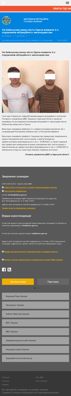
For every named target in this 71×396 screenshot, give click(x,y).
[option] (19, 282)
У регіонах (20, 36)
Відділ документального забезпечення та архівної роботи (31, 252)
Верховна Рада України (16, 296)
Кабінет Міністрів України (17, 314)
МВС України (12, 331)
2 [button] (38, 288)
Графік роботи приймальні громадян (18, 208)
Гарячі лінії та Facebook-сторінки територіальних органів (30, 187)
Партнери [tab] (53, 281)
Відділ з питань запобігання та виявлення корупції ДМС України (33, 260)
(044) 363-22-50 (9, 184)
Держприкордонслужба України (21, 340)
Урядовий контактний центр (19, 358)
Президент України (15, 305)
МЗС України (12, 323)
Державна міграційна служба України (36, 20)
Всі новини (6, 36)
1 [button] (34, 288)
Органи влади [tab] (18, 281)
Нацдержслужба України (17, 349)
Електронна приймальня (15, 191)
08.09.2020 (62, 40)
